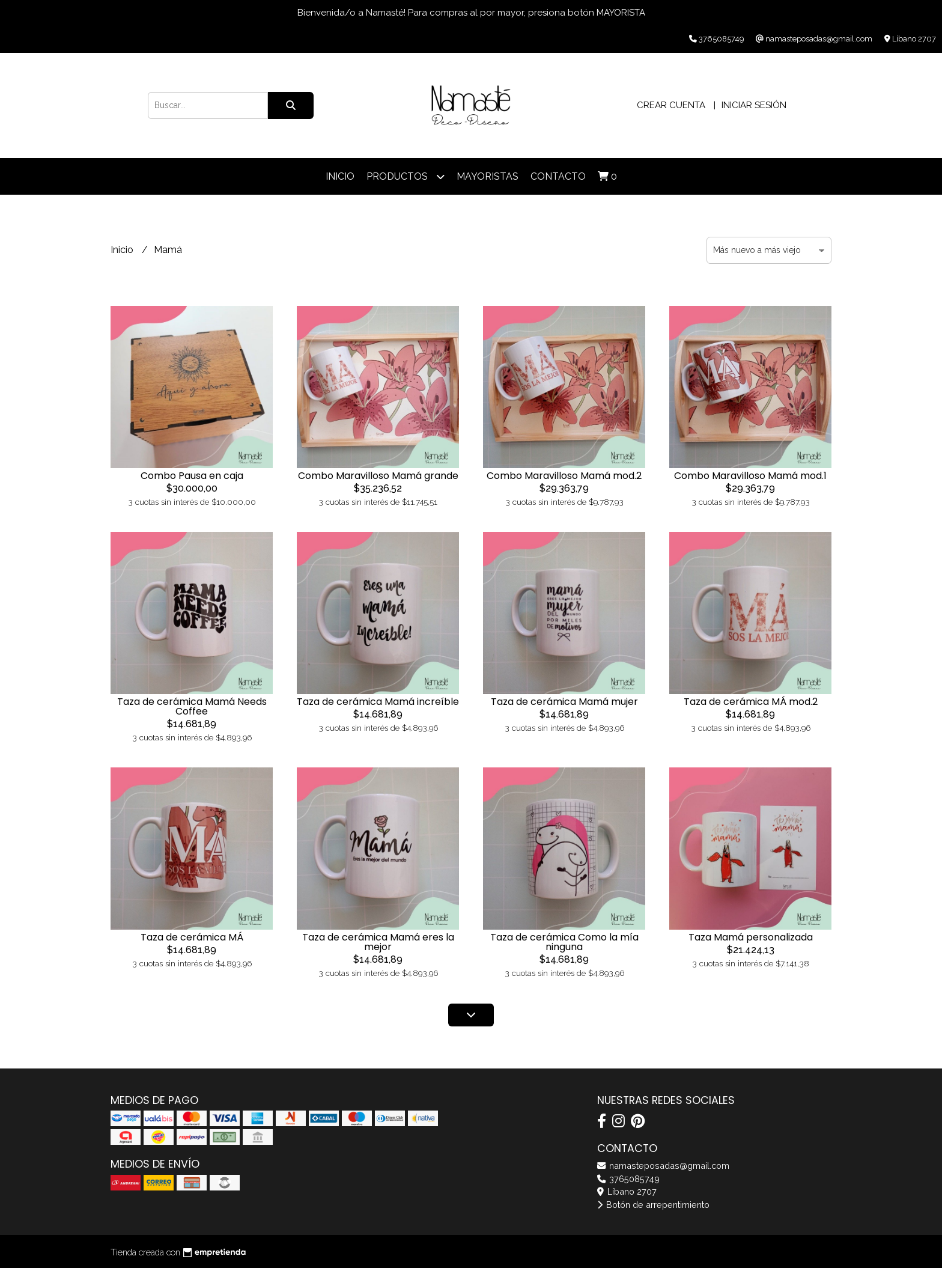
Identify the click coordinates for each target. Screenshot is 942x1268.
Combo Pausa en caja (192, 476)
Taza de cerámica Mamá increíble (378, 702)
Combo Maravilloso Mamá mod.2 (564, 476)
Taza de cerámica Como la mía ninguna (564, 942)
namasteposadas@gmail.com (663, 1165)
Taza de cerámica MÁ (192, 937)
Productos (405, 176)
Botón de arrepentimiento (653, 1204)
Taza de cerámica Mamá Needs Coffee (192, 706)
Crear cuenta (671, 105)
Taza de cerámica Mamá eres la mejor (378, 942)
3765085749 (628, 1179)
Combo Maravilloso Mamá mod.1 (750, 476)
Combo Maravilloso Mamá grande (378, 476)
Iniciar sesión (754, 105)
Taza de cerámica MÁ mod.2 (751, 702)
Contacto (558, 176)
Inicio (340, 176)
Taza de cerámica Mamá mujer (564, 702)
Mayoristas (487, 176)
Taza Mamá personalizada (750, 937)
